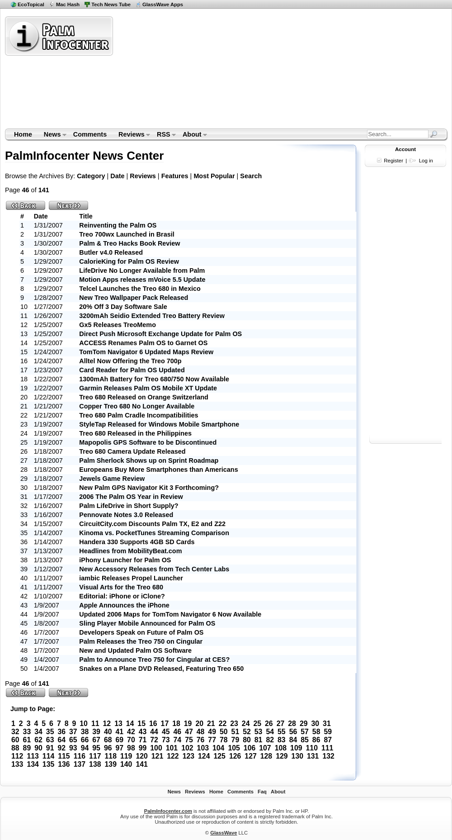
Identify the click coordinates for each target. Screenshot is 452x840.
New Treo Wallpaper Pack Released (133, 297)
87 (328, 740)
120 (141, 756)
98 (131, 748)
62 (38, 740)
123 (188, 756)
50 (224, 732)
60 (15, 740)
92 (61, 748)
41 (119, 732)
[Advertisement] (181, 71)
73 (166, 740)
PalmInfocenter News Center (84, 155)
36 (61, 732)
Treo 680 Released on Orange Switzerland (143, 397)
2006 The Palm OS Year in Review (131, 496)
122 (173, 756)
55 (282, 732)
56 (293, 732)
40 (108, 732)
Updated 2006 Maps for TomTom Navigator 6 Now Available (170, 614)
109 (296, 748)
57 (305, 732)
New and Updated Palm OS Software (135, 650)
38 (85, 732)
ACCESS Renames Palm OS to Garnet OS (143, 342)
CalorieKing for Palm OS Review (129, 261)
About (192, 135)
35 (50, 732)
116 (79, 756)
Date (117, 176)
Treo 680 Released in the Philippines (135, 433)
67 (96, 740)
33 (27, 732)
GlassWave (223, 832)
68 (108, 740)
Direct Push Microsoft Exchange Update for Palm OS (160, 333)
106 (249, 748)
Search (251, 176)
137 (79, 764)
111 (327, 748)
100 (156, 748)
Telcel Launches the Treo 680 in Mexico (139, 288)
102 (187, 748)
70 (131, 740)
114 (48, 756)
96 (108, 748)
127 (250, 756)
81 (258, 740)
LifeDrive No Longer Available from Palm (142, 270)
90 (38, 748)
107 (265, 748)
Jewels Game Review (112, 478)
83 (282, 740)
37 (73, 732)
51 (235, 732)
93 (73, 748)
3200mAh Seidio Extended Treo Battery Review (152, 315)
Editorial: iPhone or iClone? (122, 596)
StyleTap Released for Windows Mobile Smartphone (159, 424)
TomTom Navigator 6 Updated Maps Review (146, 352)
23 (234, 723)
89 (27, 748)
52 (247, 732)
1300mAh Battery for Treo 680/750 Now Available (154, 379)
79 (235, 740)
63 (50, 740)
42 (131, 732)
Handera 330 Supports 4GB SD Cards (136, 542)
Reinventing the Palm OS (117, 225)
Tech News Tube (111, 4)
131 (313, 756)
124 (204, 756)
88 (15, 748)
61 (27, 740)
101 (172, 748)
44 (154, 732)
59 (328, 732)
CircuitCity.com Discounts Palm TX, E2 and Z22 (152, 523)
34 (38, 732)
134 (32, 764)
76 (201, 740)
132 (328, 756)
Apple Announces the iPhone (124, 605)
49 (212, 732)
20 (199, 723)
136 (64, 764)
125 (219, 756)
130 (297, 756)
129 (281, 756)
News (52, 135)
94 (85, 748)
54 (270, 732)
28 (292, 723)
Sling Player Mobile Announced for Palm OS (147, 623)
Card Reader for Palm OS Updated (132, 370)
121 (157, 756)
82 (270, 740)
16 (153, 723)
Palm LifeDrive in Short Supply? (128, 505)
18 (176, 723)
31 (327, 723)
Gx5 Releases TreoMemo (117, 324)
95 (96, 748)
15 (141, 723)
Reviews (131, 135)
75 (189, 740)
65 (73, 740)
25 (257, 723)
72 (154, 740)
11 (95, 723)
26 (269, 723)
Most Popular (214, 176)
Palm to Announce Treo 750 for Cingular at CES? (154, 659)
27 (281, 723)
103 (203, 748)
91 (50, 748)
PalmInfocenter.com (168, 811)
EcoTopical (31, 4)
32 (15, 732)
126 (235, 756)
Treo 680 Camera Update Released (132, 451)
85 (305, 740)
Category (91, 176)
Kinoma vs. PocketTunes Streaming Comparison (154, 532)
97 (119, 748)
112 (17, 756)
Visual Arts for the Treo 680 (121, 587)
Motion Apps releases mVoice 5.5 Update (142, 279)
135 (48, 764)
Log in (426, 160)
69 (119, 740)
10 (84, 723)
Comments (90, 134)
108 (281, 748)
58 (316, 732)
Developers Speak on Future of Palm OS (141, 632)
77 (212, 740)
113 (32, 756)
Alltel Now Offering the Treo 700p (130, 361)
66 (85, 740)
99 (143, 748)
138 (95, 764)
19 (188, 723)
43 (143, 732)
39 (96, 732)
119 (126, 756)
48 (201, 732)
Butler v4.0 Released (111, 252)
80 (247, 740)
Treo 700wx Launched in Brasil (126, 234)
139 (111, 764)
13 (118, 723)
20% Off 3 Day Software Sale (123, 306)
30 (315, 723)
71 (143, 740)
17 (165, 723)
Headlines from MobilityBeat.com (130, 551)
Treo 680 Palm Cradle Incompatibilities (138, 415)
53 (258, 732)
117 (95, 756)
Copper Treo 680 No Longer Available (136, 406)
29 (304, 723)
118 (111, 756)
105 (234, 748)
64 (61, 740)
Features (174, 176)
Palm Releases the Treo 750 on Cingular (140, 641)
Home (23, 134)
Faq (262, 791)
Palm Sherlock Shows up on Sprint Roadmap (148, 460)
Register (393, 160)
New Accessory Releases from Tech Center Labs (154, 569)
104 (218, 748)
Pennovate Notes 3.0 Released (126, 514)
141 (141, 764)
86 (316, 740)
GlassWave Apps (162, 4)
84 (293, 740)
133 (17, 764)
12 (107, 723)
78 (224, 740)
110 (312, 748)
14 (130, 723)
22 (223, 723)
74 (178, 740)
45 (166, 732)
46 (178, 732)
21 (211, 723)
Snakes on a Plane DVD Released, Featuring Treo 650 (161, 668)
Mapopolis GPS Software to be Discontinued (148, 442)
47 (189, 732)
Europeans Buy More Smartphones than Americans (158, 469)
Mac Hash (68, 4)
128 (266, 756)
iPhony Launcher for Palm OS (125, 560)
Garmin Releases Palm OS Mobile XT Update (148, 388)
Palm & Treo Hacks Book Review (129, 243)
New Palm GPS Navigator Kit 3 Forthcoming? (149, 487)
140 (126, 764)
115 (64, 756)
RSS (163, 135)
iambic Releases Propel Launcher (131, 578)
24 (246, 723)
